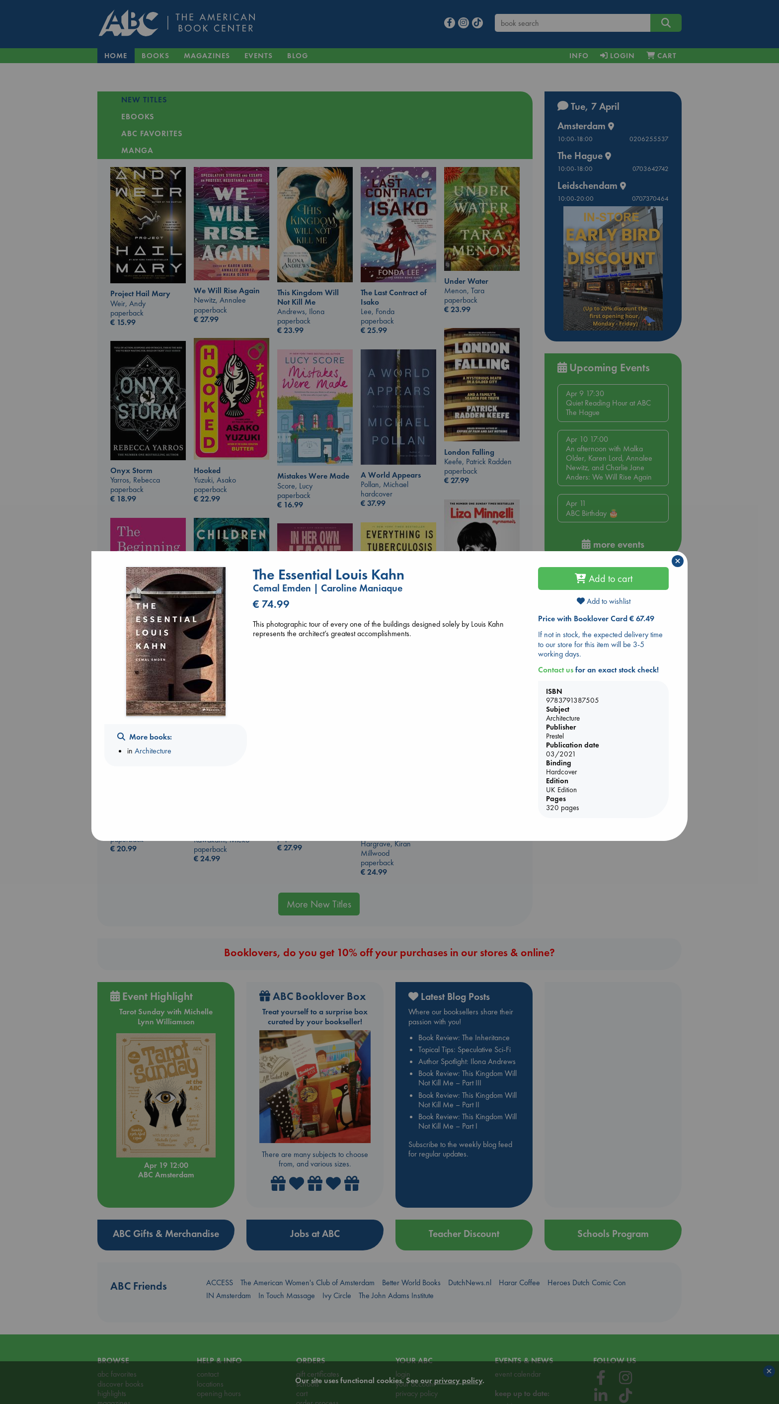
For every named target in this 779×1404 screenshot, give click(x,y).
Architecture (153, 750)
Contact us (555, 669)
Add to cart (603, 578)
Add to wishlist (603, 601)
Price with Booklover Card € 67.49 (596, 618)
